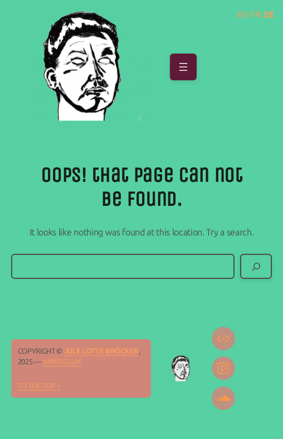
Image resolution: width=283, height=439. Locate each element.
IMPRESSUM (61, 362)
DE (269, 14)
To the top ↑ (39, 386)
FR (256, 14)
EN (242, 14)
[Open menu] (183, 67)
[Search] (255, 266)
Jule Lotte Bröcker (101, 351)
